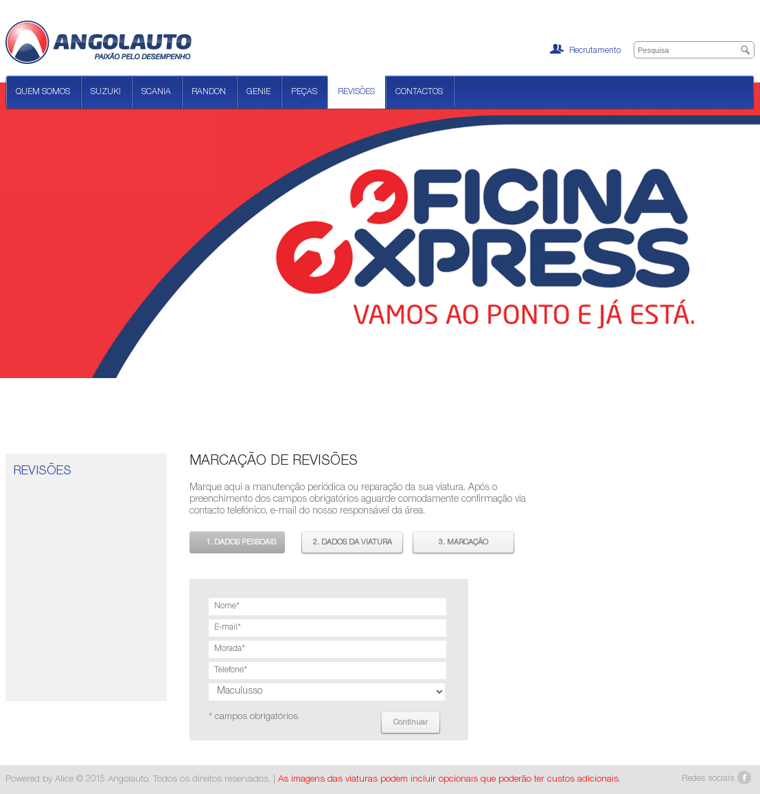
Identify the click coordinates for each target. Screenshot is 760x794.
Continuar (410, 723)
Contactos (419, 92)
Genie (258, 92)
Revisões (356, 92)
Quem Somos (43, 92)
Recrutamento (585, 49)
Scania (156, 92)
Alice (64, 779)
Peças (304, 92)
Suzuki (106, 92)
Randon (209, 92)
